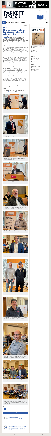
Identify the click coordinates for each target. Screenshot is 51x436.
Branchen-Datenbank (36, 66)
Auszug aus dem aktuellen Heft (38, 46)
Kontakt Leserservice (36, 61)
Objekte (12, 22)
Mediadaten (34, 50)
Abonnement (34, 49)
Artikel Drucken (27, 25)
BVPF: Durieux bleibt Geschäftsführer (12, 430)
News (4, 22)
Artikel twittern (24, 25)
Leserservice (34, 70)
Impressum (34, 72)
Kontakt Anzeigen (35, 59)
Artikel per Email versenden (26, 25)
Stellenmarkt (23, 22)
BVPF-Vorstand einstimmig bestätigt (12, 417)
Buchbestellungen (35, 69)
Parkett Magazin (11, 91)
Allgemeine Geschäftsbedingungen (19, 434)
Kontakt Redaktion (35, 58)
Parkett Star (17, 22)
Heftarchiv (34, 47)
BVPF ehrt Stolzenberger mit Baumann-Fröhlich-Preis (15, 429)
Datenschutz (10, 434)
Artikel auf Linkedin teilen (25, 25)
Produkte (8, 22)
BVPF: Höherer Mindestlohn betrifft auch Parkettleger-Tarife (16, 428)
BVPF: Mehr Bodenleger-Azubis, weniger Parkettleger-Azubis (16, 418)
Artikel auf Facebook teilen (23, 25)
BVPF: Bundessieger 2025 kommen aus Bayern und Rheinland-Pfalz (17, 419)
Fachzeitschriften (35, 67)
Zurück (15, 412)
